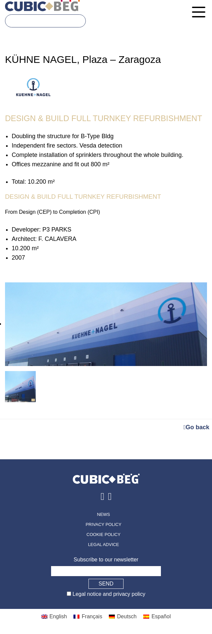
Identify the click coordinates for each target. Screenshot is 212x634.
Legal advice (103, 544)
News (103, 514)
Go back (196, 427)
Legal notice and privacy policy (108, 594)
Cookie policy (103, 534)
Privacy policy (103, 524)
